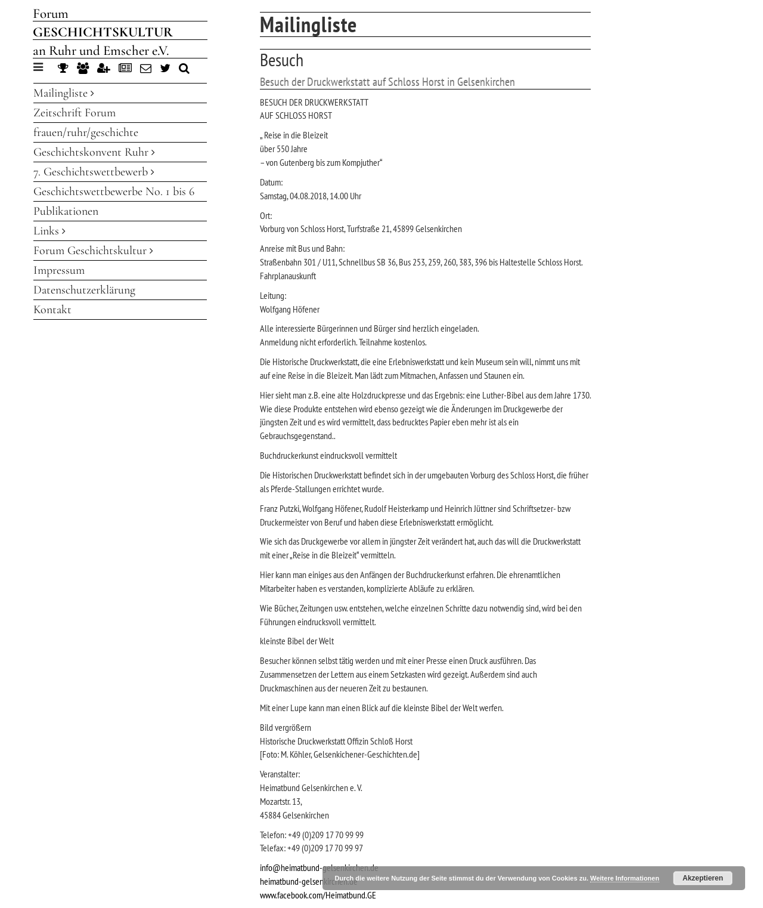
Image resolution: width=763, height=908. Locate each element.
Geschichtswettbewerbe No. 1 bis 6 (113, 191)
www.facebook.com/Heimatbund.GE (318, 895)
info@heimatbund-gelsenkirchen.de (319, 867)
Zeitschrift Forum (74, 113)
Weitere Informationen (624, 878)
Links (49, 231)
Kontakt (52, 309)
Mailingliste (63, 93)
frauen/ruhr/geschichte (85, 132)
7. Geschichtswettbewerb (93, 172)
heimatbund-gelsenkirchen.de (309, 881)
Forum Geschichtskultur (93, 250)
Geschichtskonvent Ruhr (94, 152)
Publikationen (65, 211)
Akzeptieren (703, 878)
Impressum (59, 270)
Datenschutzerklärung (84, 290)
